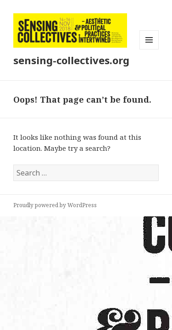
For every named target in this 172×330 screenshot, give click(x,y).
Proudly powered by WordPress (55, 205)
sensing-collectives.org (71, 60)
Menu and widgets (149, 49)
